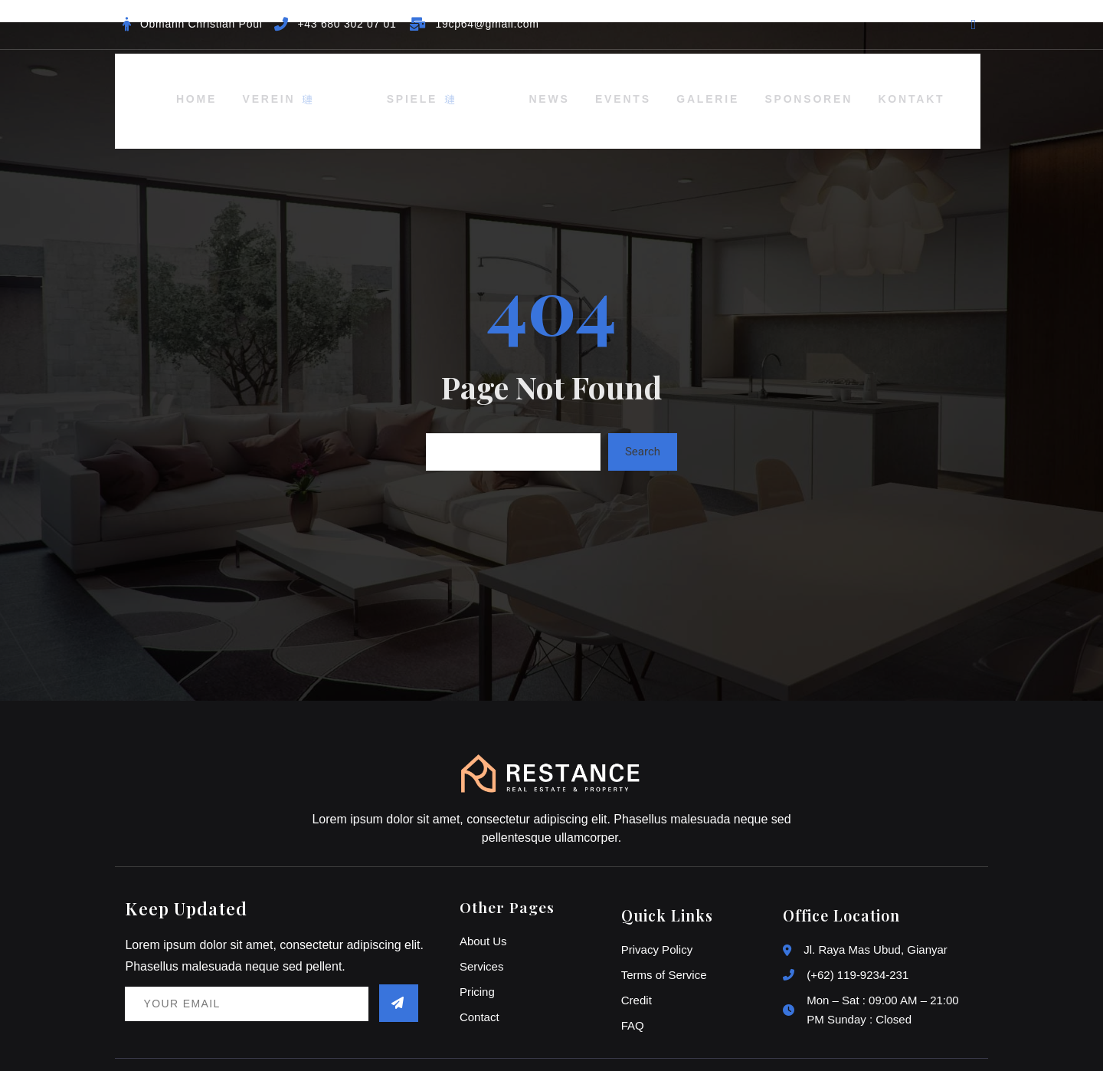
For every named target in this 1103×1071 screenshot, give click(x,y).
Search (642, 422)
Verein (316, 85)
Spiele (415, 85)
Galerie (668, 85)
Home (230, 85)
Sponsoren (775, 85)
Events (579, 85)
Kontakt (882, 85)
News (499, 85)
